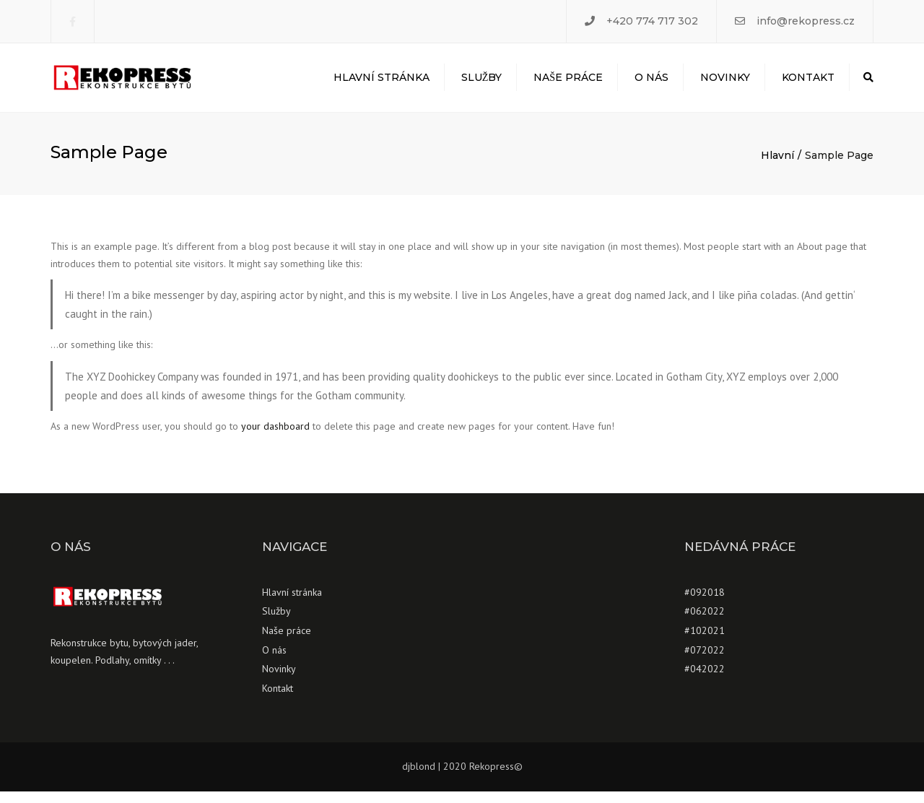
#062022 (704, 622)
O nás (651, 83)
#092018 (704, 602)
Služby (481, 83)
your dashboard (275, 437)
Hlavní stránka (382, 83)
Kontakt (808, 83)
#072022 (704, 660)
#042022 (704, 680)
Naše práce (568, 83)
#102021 (704, 641)
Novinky (725, 83)
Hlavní (777, 166)
